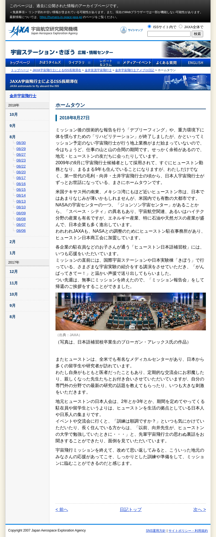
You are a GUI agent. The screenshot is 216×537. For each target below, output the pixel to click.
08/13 (21, 201)
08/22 (21, 166)
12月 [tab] (14, 271)
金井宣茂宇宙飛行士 (98, 70)
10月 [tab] (14, 114)
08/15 (21, 189)
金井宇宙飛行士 (23, 96)
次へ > (199, 509)
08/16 (21, 184)
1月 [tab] (13, 253)
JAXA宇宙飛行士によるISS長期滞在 (57, 70)
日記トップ (131, 509)
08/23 (21, 160)
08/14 (21, 195)
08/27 (21, 154)
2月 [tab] (13, 241)
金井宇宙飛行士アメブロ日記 (134, 70)
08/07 (21, 225)
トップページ (20, 70)
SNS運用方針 (156, 531)
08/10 (21, 207)
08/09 (21, 213)
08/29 (21, 149)
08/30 (21, 143)
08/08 (21, 219)
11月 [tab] (14, 283)
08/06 (21, 231)
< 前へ (62, 509)
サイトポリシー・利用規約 (188, 531)
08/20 (21, 172)
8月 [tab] (13, 137)
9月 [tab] (13, 125)
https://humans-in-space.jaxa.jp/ (61, 17)
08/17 (21, 178)
